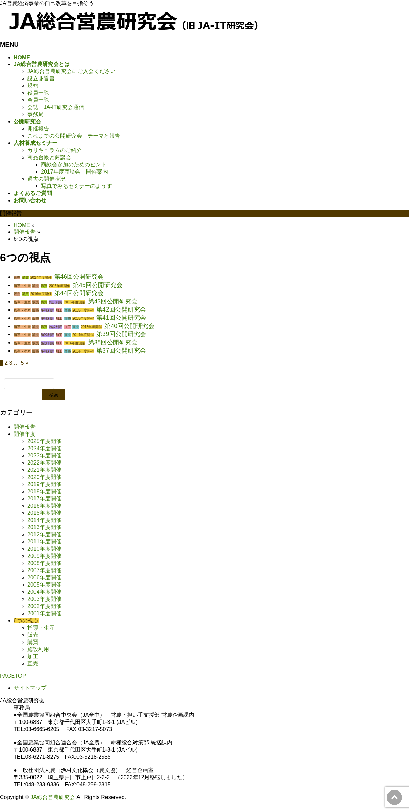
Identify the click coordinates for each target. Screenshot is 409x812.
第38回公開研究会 (113, 342)
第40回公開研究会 (129, 325)
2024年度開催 (44, 448)
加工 (59, 310)
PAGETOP (13, 676)
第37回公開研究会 (121, 350)
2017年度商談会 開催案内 (74, 172)
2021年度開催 (44, 470)
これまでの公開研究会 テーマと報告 (73, 136)
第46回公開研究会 (79, 276)
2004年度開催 (44, 592)
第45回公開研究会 (98, 284)
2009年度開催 (44, 556)
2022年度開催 (44, 463)
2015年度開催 (83, 310)
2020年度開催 (44, 477)
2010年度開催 (44, 549)
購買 (25, 277)
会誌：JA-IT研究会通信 (55, 107)
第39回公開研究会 (121, 334)
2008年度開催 (44, 563)
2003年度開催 (44, 599)
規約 (32, 85)
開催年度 (25, 434)
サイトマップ (30, 688)
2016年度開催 (59, 286)
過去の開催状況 (46, 179)
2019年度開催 (44, 484)
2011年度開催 (44, 542)
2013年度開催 (44, 527)
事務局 (35, 114)
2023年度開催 (44, 455)
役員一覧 (38, 93)
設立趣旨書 (41, 78)
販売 (17, 277)
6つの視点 (26, 620)
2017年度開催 (41, 277)
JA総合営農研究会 (52, 797)
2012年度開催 (44, 534)
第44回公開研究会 (79, 293)
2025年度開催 (44, 441)
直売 (67, 310)
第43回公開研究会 (113, 301)
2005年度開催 (44, 585)
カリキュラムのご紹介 (54, 150)
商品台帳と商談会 (49, 157)
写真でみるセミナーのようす (76, 186)
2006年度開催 (44, 577)
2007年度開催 (44, 570)
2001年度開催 (44, 613)
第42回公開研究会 (121, 309)
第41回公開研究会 (121, 317)
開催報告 (38, 129)
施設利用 (55, 302)
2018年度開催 (44, 491)
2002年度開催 (44, 606)
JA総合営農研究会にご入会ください (71, 71)
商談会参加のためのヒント (74, 164)
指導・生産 (22, 286)
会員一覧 (38, 100)
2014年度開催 (83, 335)
